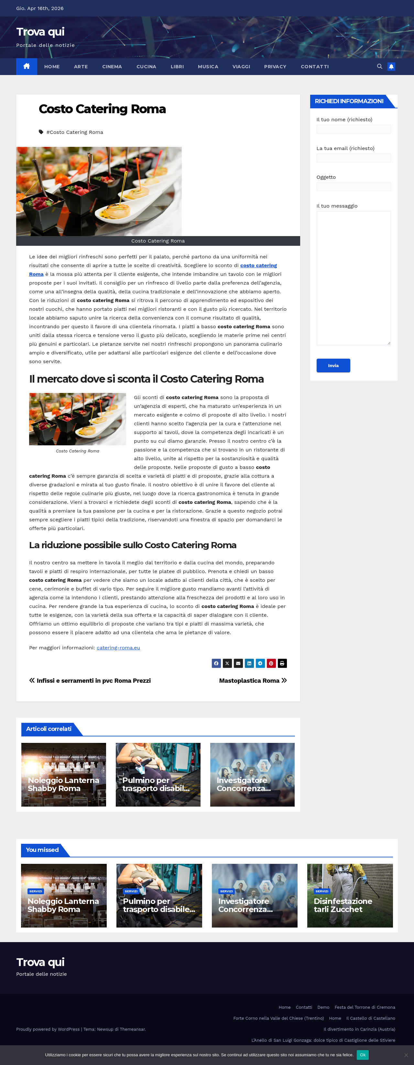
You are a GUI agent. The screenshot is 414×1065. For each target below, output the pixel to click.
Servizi (35, 891)
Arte (81, 67)
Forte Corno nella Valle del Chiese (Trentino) (279, 1018)
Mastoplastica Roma (253, 680)
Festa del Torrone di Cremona (365, 1007)
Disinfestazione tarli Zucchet (343, 905)
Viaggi (241, 67)
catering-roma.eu (118, 648)
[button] (379, 66)
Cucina (146, 67)
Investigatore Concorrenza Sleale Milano (242, 788)
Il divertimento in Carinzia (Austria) (359, 1029)
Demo (324, 1007)
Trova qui (40, 31)
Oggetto (354, 182)
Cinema (112, 67)
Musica (208, 67)
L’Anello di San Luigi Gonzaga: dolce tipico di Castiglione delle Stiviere (323, 1040)
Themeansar (132, 1029)
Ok (362, 1054)
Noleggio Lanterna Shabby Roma (63, 784)
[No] (406, 1055)
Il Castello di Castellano (370, 1018)
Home (52, 67)
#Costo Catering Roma (74, 132)
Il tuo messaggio (354, 277)
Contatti (315, 67)
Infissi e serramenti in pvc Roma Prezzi (90, 680)
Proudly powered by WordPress (48, 1029)
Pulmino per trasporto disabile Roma (155, 788)
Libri (177, 67)
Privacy (275, 67)
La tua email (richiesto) (354, 153)
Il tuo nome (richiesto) (354, 124)
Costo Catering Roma (102, 108)
